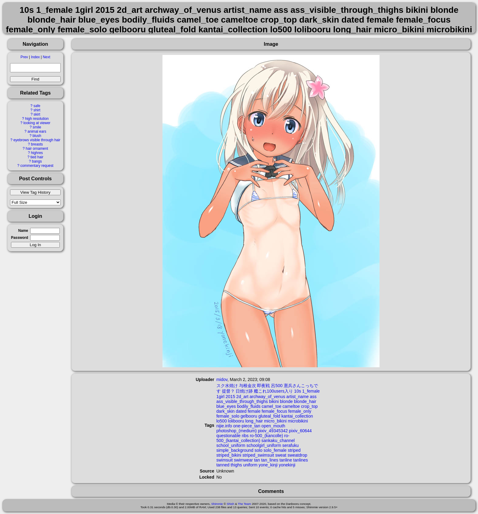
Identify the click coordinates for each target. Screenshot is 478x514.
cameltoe (291, 406)
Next (46, 57)
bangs (37, 161)
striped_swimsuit (258, 455)
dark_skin (225, 411)
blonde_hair (305, 401)
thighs (236, 464)
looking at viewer (37, 123)
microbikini (298, 421)
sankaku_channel (278, 440)
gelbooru (249, 416)
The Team (244, 503)
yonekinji (287, 464)
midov (221, 379)
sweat (281, 455)
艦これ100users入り (273, 391)
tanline (286, 460)
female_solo (228, 416)
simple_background (234, 450)
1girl (220, 396)
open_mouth (273, 425)
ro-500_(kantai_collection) (253, 438)
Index (35, 57)
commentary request (36, 166)
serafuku (290, 445)
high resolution (36, 119)
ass (313, 396)
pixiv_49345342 (273, 430)
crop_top (309, 406)
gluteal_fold (269, 416)
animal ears (36, 131)
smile (37, 127)
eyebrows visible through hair (36, 140)
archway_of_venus (267, 396)
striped (294, 450)
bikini (274, 401)
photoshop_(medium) (236, 430)
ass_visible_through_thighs (242, 401)
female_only (300, 411)
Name (23, 230)
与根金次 (247, 385)
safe (37, 106)
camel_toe (271, 406)
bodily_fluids (248, 406)
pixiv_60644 (300, 430)
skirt (37, 114)
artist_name (297, 396)
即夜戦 (263, 385)
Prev (24, 57)
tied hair (36, 157)
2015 (230, 396)
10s (297, 391)
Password (19, 237)
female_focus (274, 411)
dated (241, 411)
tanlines (300, 460)
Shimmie (217, 503)
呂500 (276, 385)
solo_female (275, 450)
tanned (223, 464)
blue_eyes (226, 406)
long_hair (254, 421)
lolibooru (236, 421)
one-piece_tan (246, 425)
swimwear (243, 460)
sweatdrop (297, 455)
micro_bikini (275, 421)
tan (257, 460)
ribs (245, 435)
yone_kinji (268, 464)
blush (37, 136)
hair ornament (37, 148)
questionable (228, 435)
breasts (37, 144)
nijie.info (224, 425)
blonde (286, 401)
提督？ (228, 391)
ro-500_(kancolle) (266, 435)
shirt (37, 110)
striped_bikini (228, 455)
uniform (250, 464)
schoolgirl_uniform (264, 445)
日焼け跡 (244, 391)
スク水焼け (227, 385)
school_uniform (230, 445)
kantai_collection (297, 416)
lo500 (221, 421)
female (254, 411)
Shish (230, 503)
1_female (311, 391)
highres (37, 153)
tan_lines (269, 460)
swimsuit (224, 460)
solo (258, 450)
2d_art (242, 396)
